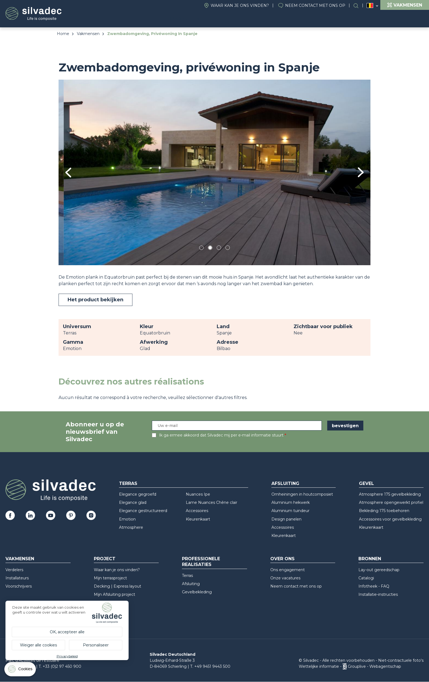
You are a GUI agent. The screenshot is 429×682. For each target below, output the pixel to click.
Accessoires (197, 510)
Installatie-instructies (378, 594)
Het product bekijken (95, 300)
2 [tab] (210, 248)
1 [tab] (201, 248)
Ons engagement (287, 569)
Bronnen (408, 19)
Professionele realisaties (351, 19)
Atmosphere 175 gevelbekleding (390, 494)
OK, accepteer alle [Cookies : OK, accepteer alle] (67, 631)
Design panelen (286, 519)
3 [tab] (219, 248)
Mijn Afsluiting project (114, 594)
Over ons (294, 19)
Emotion (127, 519)
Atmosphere (131, 527)
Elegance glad (132, 502)
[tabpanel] (214, 172)
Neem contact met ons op (315, 5)
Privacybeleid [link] (67, 656)
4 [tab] (227, 248)
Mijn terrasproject (110, 578)
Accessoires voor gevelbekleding (390, 519)
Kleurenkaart (198, 519)
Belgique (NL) (370, 5)
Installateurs (17, 578)
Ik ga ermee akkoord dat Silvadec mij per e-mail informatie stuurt (221, 435)
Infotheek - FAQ (373, 586)
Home (63, 33)
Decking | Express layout (117, 586)
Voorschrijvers (18, 586)
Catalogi (366, 578)
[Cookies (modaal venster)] (20, 670)
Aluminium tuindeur (290, 510)
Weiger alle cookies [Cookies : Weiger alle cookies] (38, 645)
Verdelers (14, 569)
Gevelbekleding (197, 591)
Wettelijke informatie (319, 666)
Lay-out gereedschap (378, 569)
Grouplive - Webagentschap (374, 666)
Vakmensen (88, 33)
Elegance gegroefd (137, 494)
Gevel (366, 483)
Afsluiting (285, 483)
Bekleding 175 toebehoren (384, 510)
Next (361, 172)
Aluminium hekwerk (290, 502)
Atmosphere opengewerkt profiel (391, 502)
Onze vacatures (285, 578)
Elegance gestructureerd (143, 510)
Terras (128, 483)
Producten (219, 19)
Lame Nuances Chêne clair (211, 502)
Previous (68, 172)
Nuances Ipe (198, 494)
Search (359, 5)
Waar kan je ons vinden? (240, 5)
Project (260, 19)
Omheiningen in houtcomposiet (302, 494)
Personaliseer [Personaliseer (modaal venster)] (96, 645)
